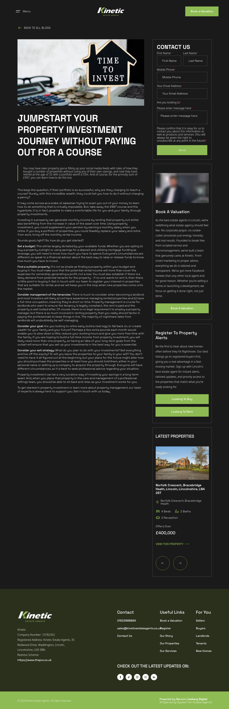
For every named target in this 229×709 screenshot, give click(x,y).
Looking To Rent (182, 411)
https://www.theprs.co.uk (34, 660)
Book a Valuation (202, 11)
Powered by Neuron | (186, 700)
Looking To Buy (182, 399)
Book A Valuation (182, 308)
